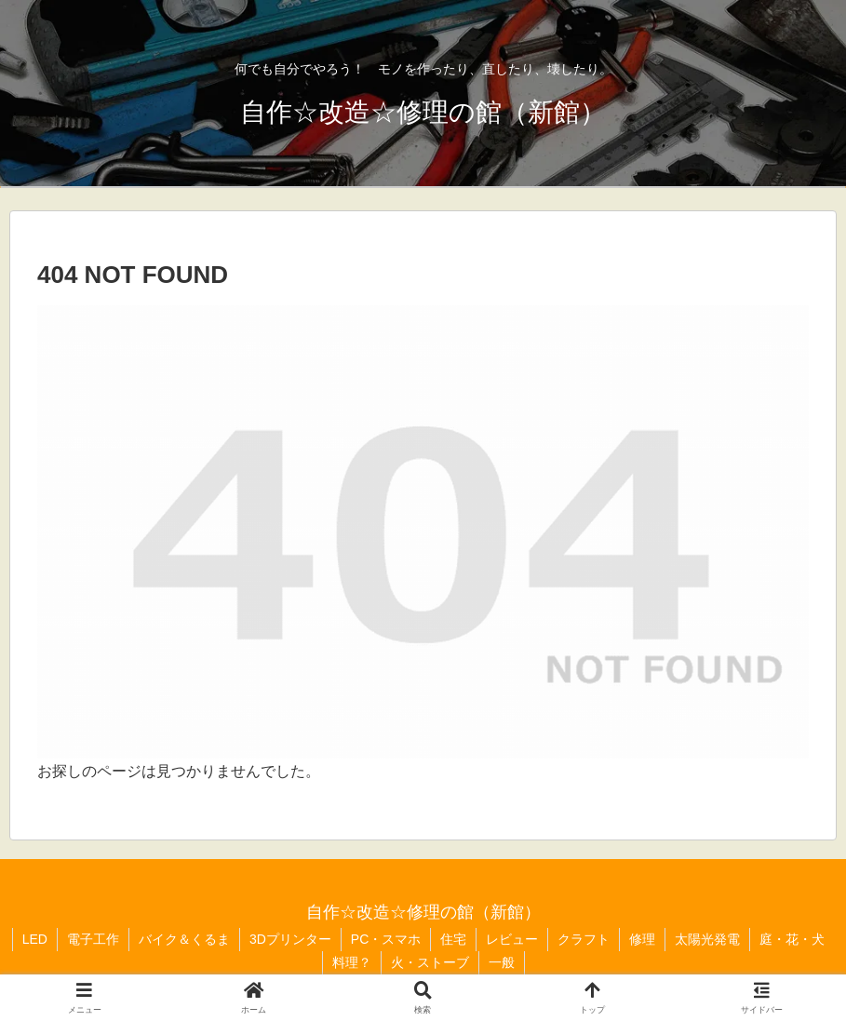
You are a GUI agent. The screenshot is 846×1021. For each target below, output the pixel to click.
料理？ (351, 962)
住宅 (453, 939)
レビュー (512, 939)
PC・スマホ (386, 939)
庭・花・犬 (792, 939)
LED (34, 939)
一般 (502, 962)
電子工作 (93, 939)
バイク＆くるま (184, 939)
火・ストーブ (430, 962)
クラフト (583, 939)
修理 (642, 939)
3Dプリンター (290, 939)
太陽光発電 (707, 939)
